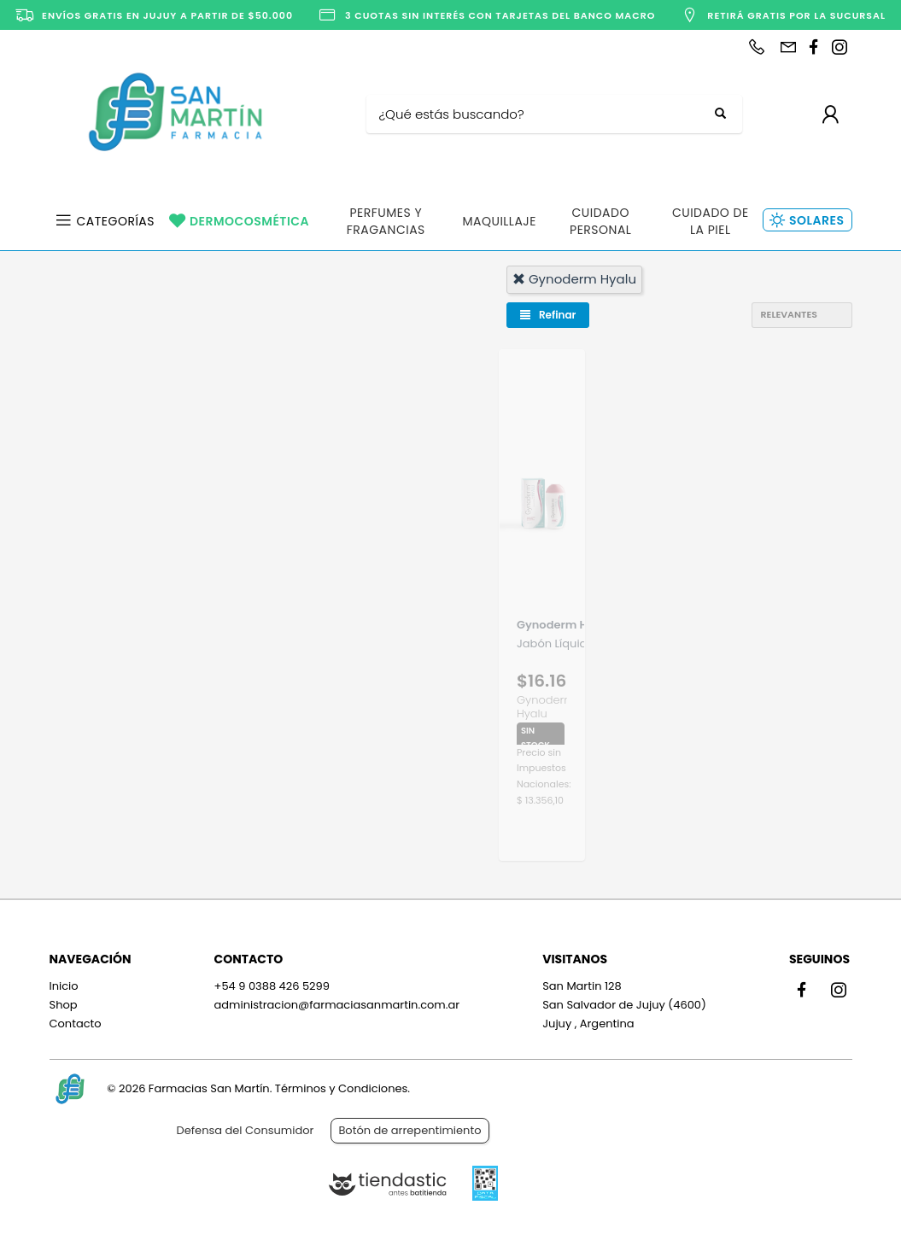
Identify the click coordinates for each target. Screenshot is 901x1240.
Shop (64, 1005)
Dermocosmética (249, 221)
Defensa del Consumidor (245, 1130)
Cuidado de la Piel (710, 221)
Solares (816, 220)
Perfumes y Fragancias (386, 221)
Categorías (116, 221)
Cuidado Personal (600, 221)
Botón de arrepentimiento (409, 1130)
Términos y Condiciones (341, 1088)
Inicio (64, 986)
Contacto (76, 1023)
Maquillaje (499, 221)
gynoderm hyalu (574, 279)
